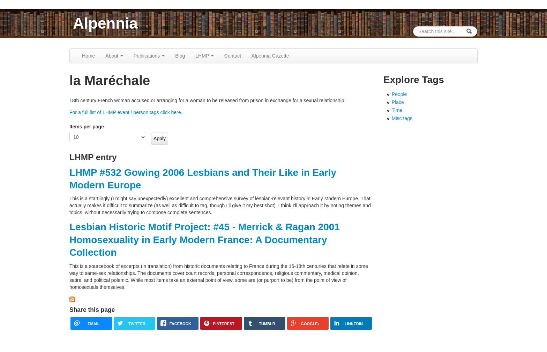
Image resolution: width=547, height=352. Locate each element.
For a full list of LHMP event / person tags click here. (125, 112)
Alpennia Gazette (270, 56)
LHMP (204, 56)
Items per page (86, 126)
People (399, 94)
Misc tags (402, 118)
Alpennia (105, 23)
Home (88, 56)
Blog (180, 56)
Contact (232, 56)
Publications (149, 56)
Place (398, 102)
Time (397, 110)
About (114, 56)
